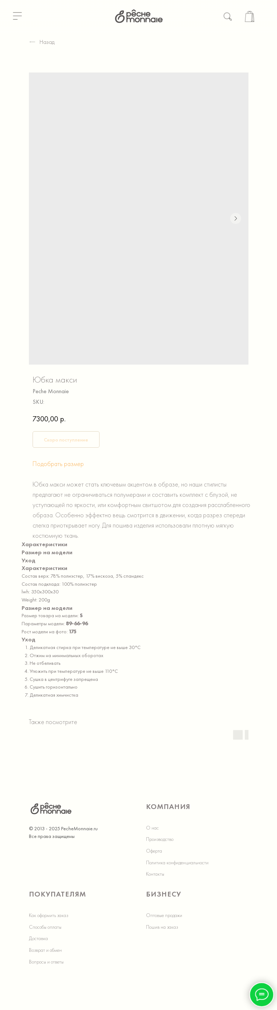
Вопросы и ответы (46, 961)
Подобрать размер (58, 463)
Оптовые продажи (164, 915)
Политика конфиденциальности (177, 862)
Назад (42, 41)
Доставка (38, 938)
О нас (152, 827)
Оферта (154, 850)
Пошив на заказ (162, 927)
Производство (159, 839)
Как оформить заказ (48, 915)
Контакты (155, 874)
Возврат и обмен (45, 950)
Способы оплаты (45, 927)
